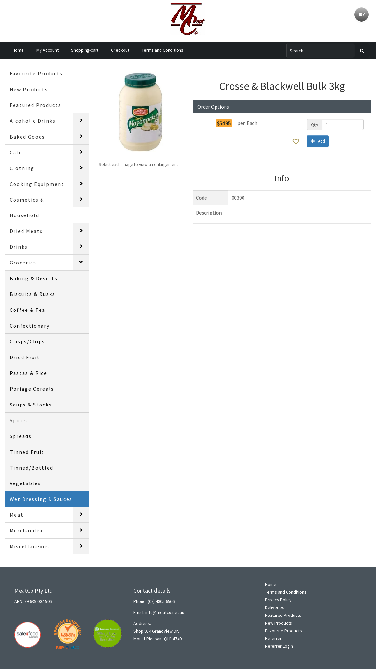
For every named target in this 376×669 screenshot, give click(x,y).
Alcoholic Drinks (33, 121)
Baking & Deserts (34, 278)
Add (318, 141)
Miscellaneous (29, 546)
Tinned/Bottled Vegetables (31, 475)
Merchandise (27, 530)
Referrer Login (279, 646)
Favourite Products (36, 73)
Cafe (16, 152)
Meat (16, 514)
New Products (29, 89)
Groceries (23, 262)
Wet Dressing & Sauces (41, 499)
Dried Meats (26, 231)
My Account (47, 50)
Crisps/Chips (27, 341)
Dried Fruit (25, 357)
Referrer (273, 638)
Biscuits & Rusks (32, 294)
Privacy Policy (278, 600)
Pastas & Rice (28, 373)
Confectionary (30, 325)
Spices (18, 420)
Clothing (22, 168)
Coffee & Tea (27, 310)
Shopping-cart (84, 50)
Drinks (19, 247)
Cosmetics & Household (27, 207)
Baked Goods (27, 136)
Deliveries (274, 607)
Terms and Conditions (162, 50)
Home (18, 50)
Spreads (21, 436)
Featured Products (35, 105)
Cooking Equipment (37, 184)
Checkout (120, 50)
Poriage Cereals (32, 389)
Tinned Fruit (27, 452)
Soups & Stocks (31, 404)
